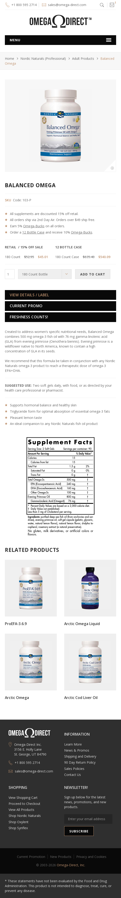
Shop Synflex (18, 828)
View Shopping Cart (23, 797)
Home (9, 58)
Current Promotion (31, 856)
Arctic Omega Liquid (82, 623)
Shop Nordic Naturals (25, 815)
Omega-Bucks (34, 226)
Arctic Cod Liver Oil (81, 697)
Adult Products (83, 58)
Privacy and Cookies (91, 856)
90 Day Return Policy (80, 762)
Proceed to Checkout (24, 803)
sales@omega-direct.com (67, 5)
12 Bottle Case (33, 232)
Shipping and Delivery (80, 756)
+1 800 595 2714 (24, 5)
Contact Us (72, 774)
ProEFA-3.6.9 (16, 623)
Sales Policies (74, 768)
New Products (60, 856)
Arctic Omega (17, 697)
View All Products (21, 809)
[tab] (60, 295)
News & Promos (76, 750)
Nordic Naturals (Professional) (43, 58)
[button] (111, 5)
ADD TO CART (92, 274)
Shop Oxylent (19, 822)
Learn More (73, 744)
